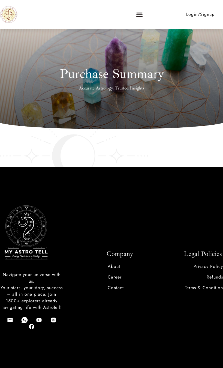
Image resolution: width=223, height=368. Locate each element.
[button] (139, 14)
